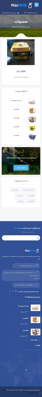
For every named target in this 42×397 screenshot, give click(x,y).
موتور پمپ (16, 109)
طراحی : (4, 389)
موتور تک (20, 201)
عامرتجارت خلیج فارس (33, 392)
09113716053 (28, 285)
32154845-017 (19, 285)
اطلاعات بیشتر (21, 167)
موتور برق (21, 71)
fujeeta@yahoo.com (26, 265)
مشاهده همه (35, 340)
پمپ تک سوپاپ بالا (16, 100)
